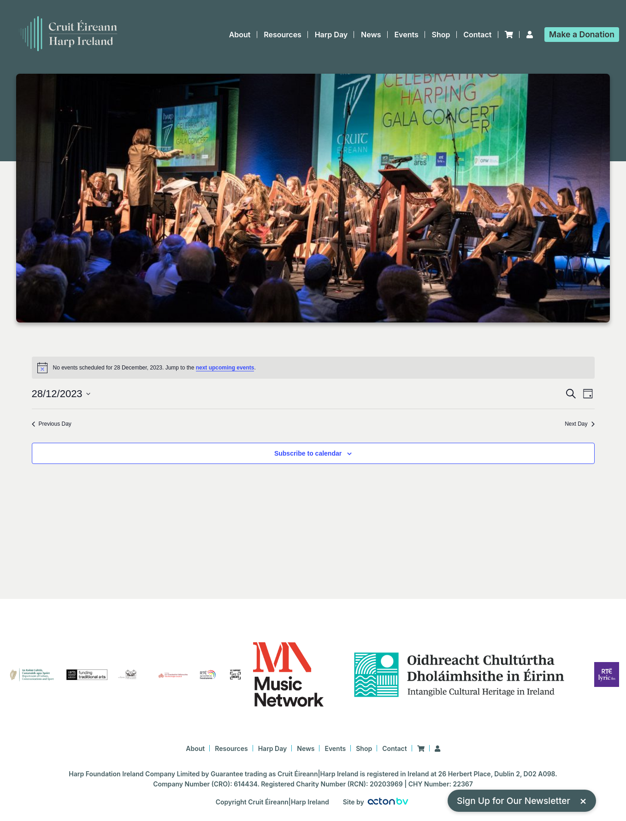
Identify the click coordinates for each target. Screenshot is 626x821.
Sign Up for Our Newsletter (522, 800)
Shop (441, 34)
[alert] (313, 368)
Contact (477, 34)
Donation (581, 34)
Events (406, 34)
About (240, 34)
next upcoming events (225, 367)
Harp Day (331, 34)
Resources (282, 34)
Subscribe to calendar (308, 453)
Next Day (579, 424)
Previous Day (51, 424)
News (371, 34)
